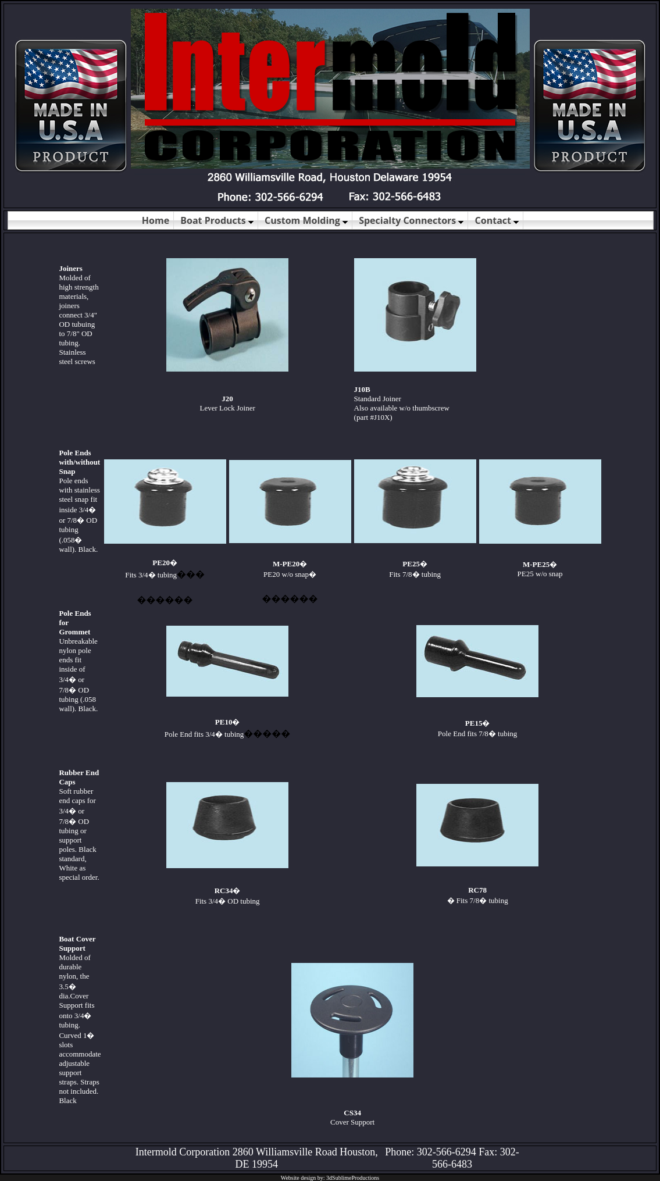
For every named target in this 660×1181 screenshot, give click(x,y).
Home (155, 220)
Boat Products (217, 220)
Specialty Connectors (411, 220)
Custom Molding (306, 220)
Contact (497, 220)
